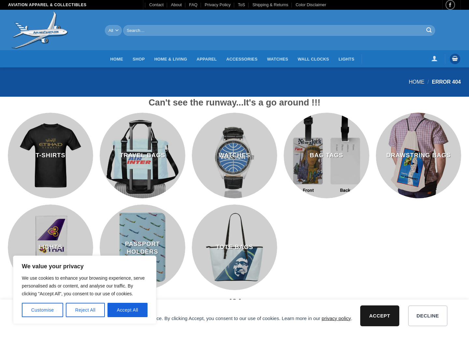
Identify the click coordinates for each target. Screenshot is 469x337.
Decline (428, 315)
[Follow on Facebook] (450, 4)
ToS (241, 4)
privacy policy (336, 318)
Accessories (242, 59)
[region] (84, 290)
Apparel (207, 59)
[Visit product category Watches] (234, 155)
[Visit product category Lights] (50, 247)
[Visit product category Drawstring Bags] (419, 155)
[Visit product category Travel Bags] (142, 155)
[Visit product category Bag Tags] (326, 155)
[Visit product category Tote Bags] (234, 247)
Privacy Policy (218, 4)
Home (116, 59)
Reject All (85, 310)
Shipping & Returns (270, 4)
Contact (156, 4)
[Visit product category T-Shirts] (50, 155)
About (176, 4)
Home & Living (170, 59)
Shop (139, 59)
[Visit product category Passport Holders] (142, 247)
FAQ (193, 4)
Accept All (127, 310)
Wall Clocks (313, 59)
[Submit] (428, 30)
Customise (42, 310)
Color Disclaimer (311, 4)
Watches (277, 59)
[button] (434, 58)
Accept (379, 315)
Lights (346, 59)
